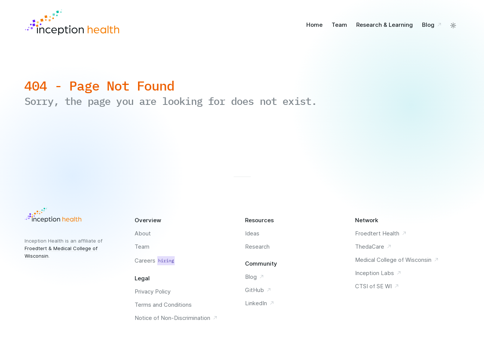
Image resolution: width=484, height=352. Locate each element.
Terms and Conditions (163, 304)
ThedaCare (373, 246)
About (143, 233)
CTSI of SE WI (377, 286)
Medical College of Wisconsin (397, 259)
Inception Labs (378, 273)
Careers (155, 260)
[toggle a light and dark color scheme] (453, 25)
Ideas (252, 233)
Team (339, 24)
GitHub (258, 290)
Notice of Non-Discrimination (176, 317)
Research (257, 246)
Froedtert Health (381, 233)
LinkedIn (260, 303)
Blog (433, 24)
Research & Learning (384, 24)
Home (314, 24)
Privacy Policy (153, 291)
